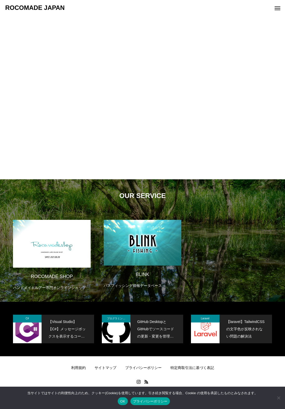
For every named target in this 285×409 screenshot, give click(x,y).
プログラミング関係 (118, 318)
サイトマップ (105, 368)
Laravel (205, 318)
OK (122, 401)
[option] (52, 251)
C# (27, 318)
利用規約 (78, 368)
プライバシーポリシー (143, 368)
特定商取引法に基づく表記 (192, 368)
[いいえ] (278, 397)
